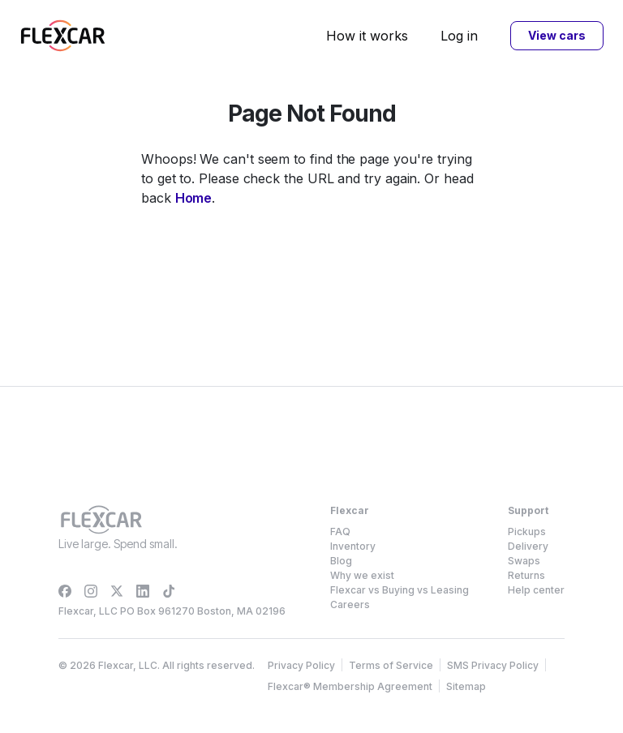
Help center (536, 590)
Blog (341, 561)
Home (194, 198)
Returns (526, 575)
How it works (367, 36)
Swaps (524, 561)
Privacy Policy (301, 665)
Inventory (353, 546)
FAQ (340, 531)
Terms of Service (391, 665)
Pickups (527, 531)
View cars (556, 35)
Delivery (528, 546)
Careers (350, 604)
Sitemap (466, 686)
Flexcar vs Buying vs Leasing (399, 590)
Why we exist (362, 575)
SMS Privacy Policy (493, 665)
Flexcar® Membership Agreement (350, 686)
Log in (459, 36)
